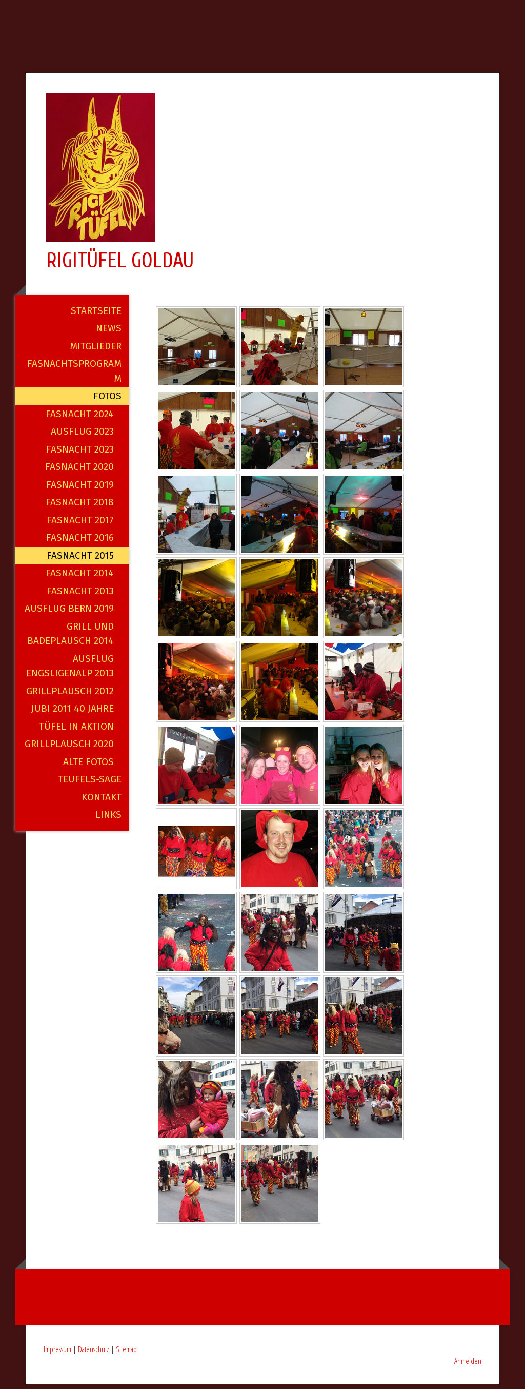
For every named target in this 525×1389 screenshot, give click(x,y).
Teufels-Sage (90, 784)
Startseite (96, 315)
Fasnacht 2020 (79, 471)
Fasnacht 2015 (80, 559)
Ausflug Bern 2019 (69, 613)
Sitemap (126, 1353)
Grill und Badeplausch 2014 (70, 637)
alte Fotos (88, 766)
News (109, 333)
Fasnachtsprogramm (74, 375)
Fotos (107, 400)
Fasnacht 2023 (80, 453)
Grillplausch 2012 (70, 695)
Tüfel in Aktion (76, 730)
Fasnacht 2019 (80, 489)
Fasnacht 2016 (80, 542)
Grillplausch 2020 (69, 748)
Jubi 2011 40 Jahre (72, 713)
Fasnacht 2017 (80, 524)
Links (108, 819)
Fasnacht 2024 (80, 418)
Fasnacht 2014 (80, 577)
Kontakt (102, 801)
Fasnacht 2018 (80, 507)
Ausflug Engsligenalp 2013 (70, 670)
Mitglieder (96, 350)
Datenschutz (93, 1353)
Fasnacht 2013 (80, 595)
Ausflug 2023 (82, 436)
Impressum (57, 1353)
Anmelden (467, 1365)
